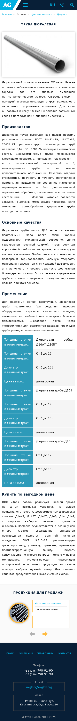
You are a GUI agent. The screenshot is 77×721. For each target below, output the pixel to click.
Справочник (45, 653)
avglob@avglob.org (39, 687)
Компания (25, 653)
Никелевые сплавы (48, 603)
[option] (38, 614)
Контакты (64, 653)
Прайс (10, 653)
